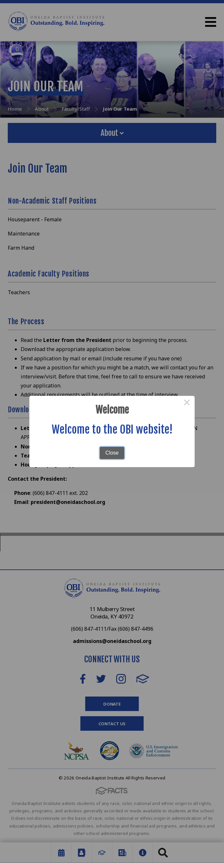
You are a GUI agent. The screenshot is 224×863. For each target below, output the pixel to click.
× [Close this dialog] (187, 403)
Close (112, 453)
